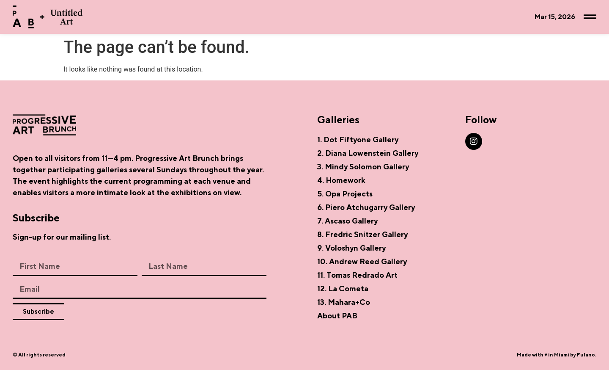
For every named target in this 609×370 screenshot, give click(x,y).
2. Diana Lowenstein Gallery (367, 153)
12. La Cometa (342, 288)
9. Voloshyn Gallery (351, 247)
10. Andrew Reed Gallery (362, 261)
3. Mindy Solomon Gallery (363, 166)
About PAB (337, 315)
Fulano (586, 354)
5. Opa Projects (345, 193)
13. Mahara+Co (343, 302)
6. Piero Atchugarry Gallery (366, 207)
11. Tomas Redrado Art (357, 275)
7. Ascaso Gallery (347, 220)
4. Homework (341, 180)
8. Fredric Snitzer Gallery (362, 234)
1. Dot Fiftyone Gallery (357, 139)
